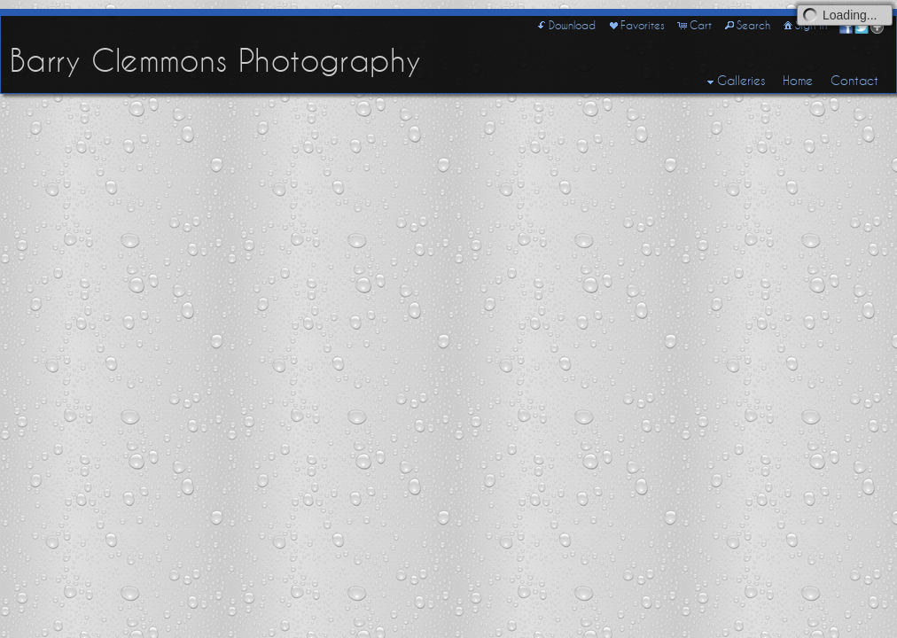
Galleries (734, 81)
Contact (854, 81)
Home (798, 81)
